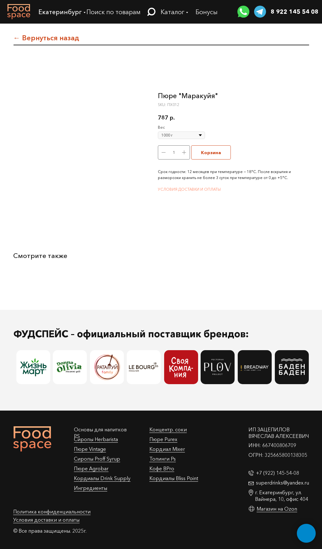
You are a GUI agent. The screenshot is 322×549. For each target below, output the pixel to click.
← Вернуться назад (46, 38)
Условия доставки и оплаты (46, 520)
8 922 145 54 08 (295, 11)
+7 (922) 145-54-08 (277, 473)
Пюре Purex (163, 439)
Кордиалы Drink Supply (102, 478)
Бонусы (207, 12)
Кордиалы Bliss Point (173, 478)
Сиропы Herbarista (96, 439)
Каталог (172, 12)
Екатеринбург (60, 12)
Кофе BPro (161, 468)
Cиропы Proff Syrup (97, 459)
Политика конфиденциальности (52, 511)
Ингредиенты (90, 488)
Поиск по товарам (113, 12)
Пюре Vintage (90, 449)
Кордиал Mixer (167, 449)
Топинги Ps (162, 459)
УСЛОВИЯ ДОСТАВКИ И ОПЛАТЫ (189, 189)
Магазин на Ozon (277, 509)
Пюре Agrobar (91, 468)
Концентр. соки (168, 429)
